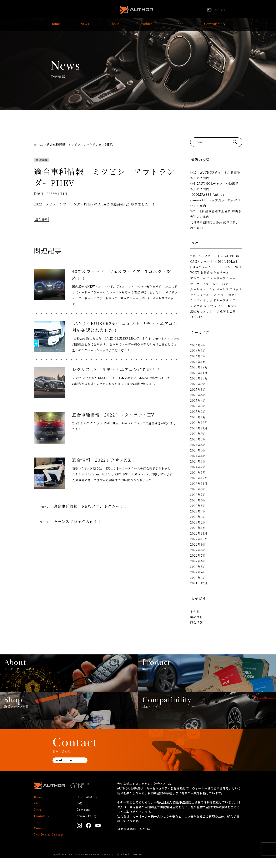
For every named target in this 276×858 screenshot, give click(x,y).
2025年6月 (198, 395)
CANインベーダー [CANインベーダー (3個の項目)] (203, 261)
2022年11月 (199, 533)
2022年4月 (198, 572)
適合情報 (41, 160)
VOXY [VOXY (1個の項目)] (195, 272)
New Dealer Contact (49, 834)
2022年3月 (198, 578)
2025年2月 (198, 411)
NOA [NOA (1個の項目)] (238, 267)
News (84, 26)
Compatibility (214, 26)
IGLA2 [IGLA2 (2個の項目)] (232, 261)
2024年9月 (198, 433)
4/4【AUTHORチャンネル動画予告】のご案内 (214, 186)
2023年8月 (198, 489)
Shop (179, 26)
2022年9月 (198, 544)
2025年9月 (198, 384)
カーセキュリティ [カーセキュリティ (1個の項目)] (203, 289)
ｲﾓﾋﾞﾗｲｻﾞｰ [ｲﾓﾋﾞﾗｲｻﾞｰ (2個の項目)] (197, 317)
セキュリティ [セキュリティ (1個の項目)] (199, 295)
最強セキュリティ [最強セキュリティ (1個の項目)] (203, 311)
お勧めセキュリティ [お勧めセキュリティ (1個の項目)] (214, 272)
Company (84, 809)
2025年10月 (199, 378)
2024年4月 (198, 456)
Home (55, 26)
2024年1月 (198, 472)
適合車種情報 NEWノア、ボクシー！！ (90, 506)
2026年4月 (198, 345)
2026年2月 (198, 356)
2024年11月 (199, 428)
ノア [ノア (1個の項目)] (213, 295)
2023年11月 (199, 483)
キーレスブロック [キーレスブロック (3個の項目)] (229, 289)
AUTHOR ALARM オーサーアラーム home (136, 10)
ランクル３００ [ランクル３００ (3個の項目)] (201, 300)
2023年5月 (198, 506)
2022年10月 (199, 539)
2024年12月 (199, 422)
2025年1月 (198, 417)
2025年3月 (198, 406)
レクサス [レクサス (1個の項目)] (196, 306)
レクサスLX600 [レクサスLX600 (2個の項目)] (215, 306)
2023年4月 (198, 511)
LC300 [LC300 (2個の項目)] (217, 267)
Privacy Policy (87, 815)
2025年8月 (198, 389)
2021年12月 (199, 583)
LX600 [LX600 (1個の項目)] (229, 267)
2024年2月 (198, 467)
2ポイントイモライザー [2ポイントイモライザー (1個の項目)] (207, 256)
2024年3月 (198, 461)
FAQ (79, 803)
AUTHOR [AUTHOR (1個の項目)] (232, 256)
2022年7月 (198, 555)
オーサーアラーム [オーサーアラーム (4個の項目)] (223, 278)
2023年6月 (198, 500)
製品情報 (196, 617)
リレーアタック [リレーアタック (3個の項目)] (225, 300)
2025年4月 (198, 400)
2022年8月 (198, 550)
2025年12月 (199, 367)
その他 (195, 611)
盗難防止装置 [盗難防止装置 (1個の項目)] (226, 311)
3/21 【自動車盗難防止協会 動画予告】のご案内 (215, 214)
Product (146, 26)
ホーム (38, 144)
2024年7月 (198, 439)
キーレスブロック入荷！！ (78, 521)
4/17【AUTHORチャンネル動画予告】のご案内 (215, 175)
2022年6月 (198, 561)
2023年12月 (199, 478)
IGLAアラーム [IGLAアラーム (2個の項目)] (200, 267)
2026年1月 (198, 362)
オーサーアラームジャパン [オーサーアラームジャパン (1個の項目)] (209, 284)
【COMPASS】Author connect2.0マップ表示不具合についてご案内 (215, 200)
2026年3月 (198, 350)
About (114, 26)
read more (63, 760)
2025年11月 (199, 373)
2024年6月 (198, 445)
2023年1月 (198, 528)
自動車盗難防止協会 (131, 828)
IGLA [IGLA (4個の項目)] (222, 261)
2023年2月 (198, 522)
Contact (216, 9)
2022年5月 (198, 567)
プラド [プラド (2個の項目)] (222, 295)
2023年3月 (198, 517)
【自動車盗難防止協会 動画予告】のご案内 (214, 225)
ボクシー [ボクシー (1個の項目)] (234, 295)
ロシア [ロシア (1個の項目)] (232, 306)
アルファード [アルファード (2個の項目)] (199, 278)
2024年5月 (198, 450)
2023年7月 (198, 494)
